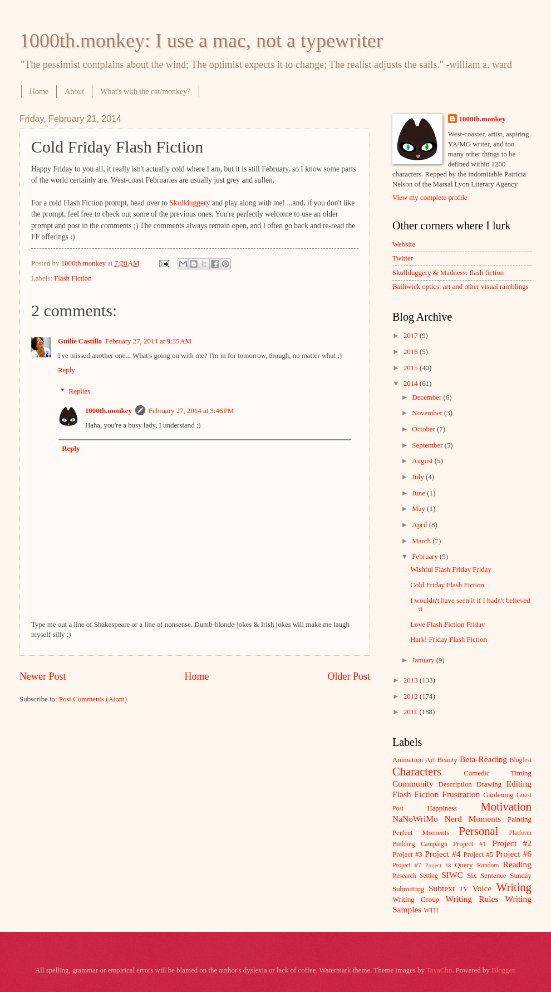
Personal (478, 831)
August (423, 461)
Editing (519, 783)
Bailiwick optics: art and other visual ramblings (460, 287)
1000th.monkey (108, 411)
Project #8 (438, 865)
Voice (482, 888)
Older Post (348, 676)
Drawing (488, 784)
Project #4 (442, 853)
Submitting (408, 889)
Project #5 (479, 854)
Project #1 (469, 844)
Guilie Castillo (80, 341)
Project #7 (406, 865)
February (426, 557)
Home (38, 91)
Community (413, 783)
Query (464, 865)
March (422, 541)
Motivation (506, 807)
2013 (412, 680)
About (74, 91)
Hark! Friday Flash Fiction (448, 640)
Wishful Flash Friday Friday (450, 569)
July (419, 477)
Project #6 (514, 853)
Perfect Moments (420, 833)
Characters (416, 771)
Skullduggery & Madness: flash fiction (448, 273)
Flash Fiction (73, 278)
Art (430, 760)
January (424, 660)
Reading (517, 864)
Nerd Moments (473, 818)
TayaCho (439, 970)
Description (455, 784)
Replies (80, 391)
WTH (431, 910)
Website (403, 244)
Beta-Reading (483, 759)
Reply (66, 370)
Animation (407, 760)
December (427, 397)
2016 (412, 352)
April (420, 525)
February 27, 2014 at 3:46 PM (191, 411)
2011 (412, 712)
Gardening (498, 795)
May (419, 509)
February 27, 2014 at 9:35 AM (148, 341)
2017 (412, 336)
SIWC (452, 875)
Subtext (442, 888)
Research (404, 876)
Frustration (461, 794)
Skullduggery (190, 203)
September (428, 445)
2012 (412, 696)
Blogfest (521, 760)
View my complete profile (430, 198)
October (424, 429)
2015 (412, 368)
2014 (412, 383)
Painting (520, 819)
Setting (429, 876)
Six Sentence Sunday (499, 876)
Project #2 (512, 843)
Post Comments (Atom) (93, 699)
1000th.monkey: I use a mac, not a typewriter (201, 41)
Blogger (502, 970)
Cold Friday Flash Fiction (447, 585)
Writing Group (415, 899)
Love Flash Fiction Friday (447, 624)
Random (488, 865)
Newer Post (42, 676)
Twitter (402, 258)
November (428, 413)
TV (464, 889)
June (419, 493)
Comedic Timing (498, 773)
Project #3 (407, 854)
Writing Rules (472, 898)
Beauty (447, 760)
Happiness (442, 808)
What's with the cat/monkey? (145, 91)
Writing (514, 887)
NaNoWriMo (415, 818)
